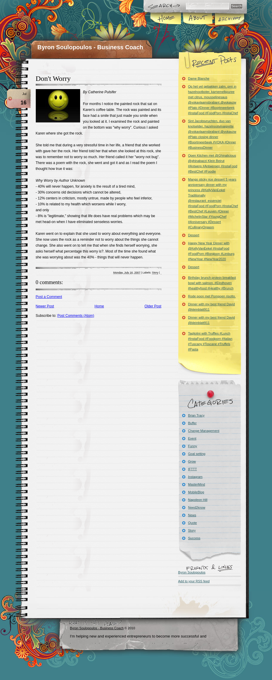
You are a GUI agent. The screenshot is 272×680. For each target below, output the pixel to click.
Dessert (193, 235)
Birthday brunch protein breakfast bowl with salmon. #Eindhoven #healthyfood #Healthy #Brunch (212, 283)
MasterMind (196, 484)
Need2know (196, 507)
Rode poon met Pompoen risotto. (212, 296)
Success (194, 538)
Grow (192, 461)
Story (155, 272)
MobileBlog (196, 492)
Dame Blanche (198, 78)
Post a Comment (49, 297)
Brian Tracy (196, 415)
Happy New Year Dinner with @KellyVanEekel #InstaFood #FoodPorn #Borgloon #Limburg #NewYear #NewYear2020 (211, 251)
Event (192, 438)
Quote (192, 523)
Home (166, 19)
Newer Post (45, 306)
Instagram (195, 477)
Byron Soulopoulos (191, 572)
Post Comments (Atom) (75, 316)
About (197, 19)
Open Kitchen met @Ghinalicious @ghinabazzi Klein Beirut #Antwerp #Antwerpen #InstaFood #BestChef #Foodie (212, 163)
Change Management (203, 430)
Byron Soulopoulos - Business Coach (90, 47)
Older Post (153, 306)
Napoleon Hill (197, 500)
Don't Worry (53, 78)
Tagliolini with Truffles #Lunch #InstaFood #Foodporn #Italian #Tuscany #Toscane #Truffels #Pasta (210, 341)
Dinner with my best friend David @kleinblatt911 (211, 306)
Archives (229, 19)
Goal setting (196, 453)
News (192, 515)
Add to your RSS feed (194, 581)
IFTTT (192, 469)
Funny (192, 446)
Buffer (192, 423)
